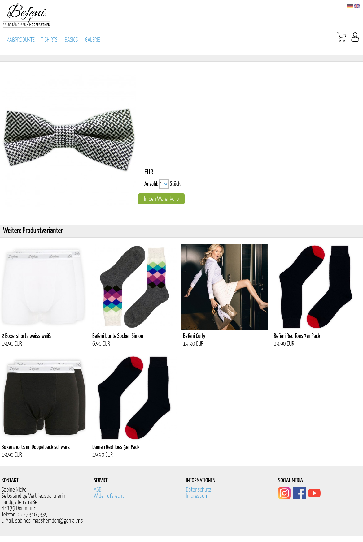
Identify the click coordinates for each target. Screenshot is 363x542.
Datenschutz (198, 490)
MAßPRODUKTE (20, 40)
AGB (98, 490)
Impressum (197, 496)
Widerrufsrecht (109, 496)
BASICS (71, 40)
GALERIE (92, 40)
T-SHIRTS (49, 40)
